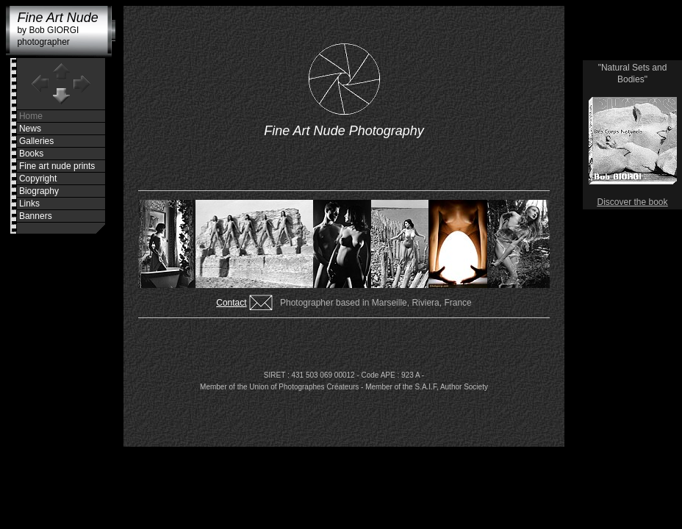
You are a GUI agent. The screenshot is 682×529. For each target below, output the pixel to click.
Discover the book (632, 202)
